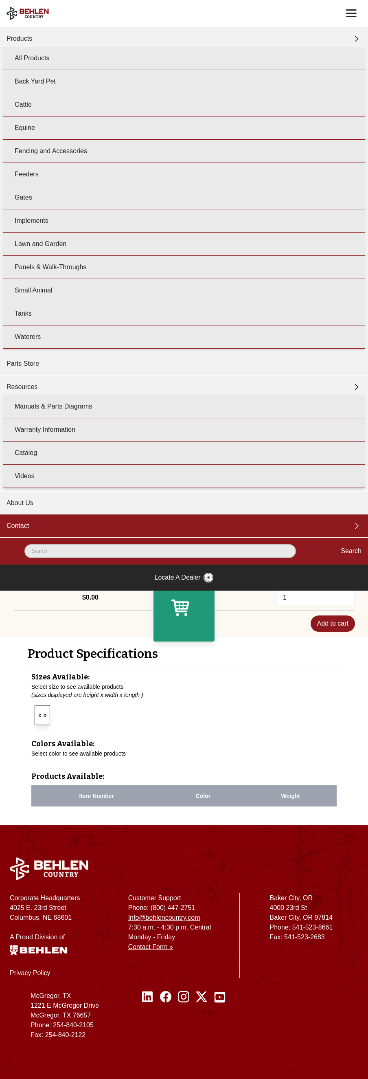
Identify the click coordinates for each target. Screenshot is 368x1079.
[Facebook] (165, 1018)
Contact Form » (150, 946)
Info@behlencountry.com (164, 917)
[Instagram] (183, 1018)
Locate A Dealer (184, 577)
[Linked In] (147, 1018)
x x (42, 715)
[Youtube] (220, 1018)
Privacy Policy (30, 972)
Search (351, 550)
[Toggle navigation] (351, 13)
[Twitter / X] (201, 1018)
